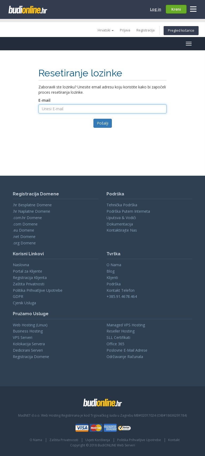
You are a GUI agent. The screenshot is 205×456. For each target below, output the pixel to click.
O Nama (114, 264)
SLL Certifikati (118, 337)
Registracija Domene (31, 356)
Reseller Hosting (121, 331)
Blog (111, 271)
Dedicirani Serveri (28, 350)
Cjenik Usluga (24, 302)
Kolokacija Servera (29, 343)
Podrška (114, 283)
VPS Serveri (22, 337)
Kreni (176, 9)
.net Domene (24, 236)
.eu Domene (23, 230)
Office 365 (115, 343)
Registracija (145, 30)
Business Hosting (28, 331)
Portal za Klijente (27, 271)
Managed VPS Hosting (126, 324)
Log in (155, 9)
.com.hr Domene (27, 217)
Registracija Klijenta (30, 277)
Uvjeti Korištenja (97, 440)
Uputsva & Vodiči (121, 217)
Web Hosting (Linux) (30, 324)
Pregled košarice (181, 30)
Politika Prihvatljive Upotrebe (37, 290)
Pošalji (102, 123)
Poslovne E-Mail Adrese (127, 350)
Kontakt (174, 440)
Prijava (125, 30)
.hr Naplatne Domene (31, 211)
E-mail (44, 100)
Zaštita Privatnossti (63, 440)
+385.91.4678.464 (122, 296)
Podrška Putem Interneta (128, 211)
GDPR (18, 296)
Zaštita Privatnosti (28, 283)
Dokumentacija (120, 224)
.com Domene (25, 224)
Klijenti (112, 277)
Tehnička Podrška (122, 204)
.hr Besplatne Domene (32, 204)
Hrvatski (106, 30)
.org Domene (24, 242)
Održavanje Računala (125, 356)
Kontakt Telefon (121, 290)
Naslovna (21, 264)
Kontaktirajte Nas (122, 230)
